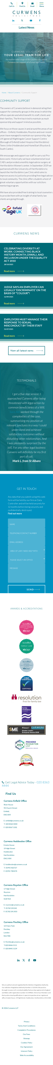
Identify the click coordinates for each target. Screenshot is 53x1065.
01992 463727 (11, 868)
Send (30, 589)
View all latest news (26, 350)
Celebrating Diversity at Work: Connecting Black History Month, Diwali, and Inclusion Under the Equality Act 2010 (25, 254)
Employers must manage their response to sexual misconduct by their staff (25, 322)
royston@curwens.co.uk (15, 905)
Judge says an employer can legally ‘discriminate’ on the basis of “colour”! (25, 290)
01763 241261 (11, 908)
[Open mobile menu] (40, 5)
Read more (14, 271)
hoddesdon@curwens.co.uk (16, 864)
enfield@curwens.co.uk (15, 821)
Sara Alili (15, 412)
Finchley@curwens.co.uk (15, 942)
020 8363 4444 (11, 824)
